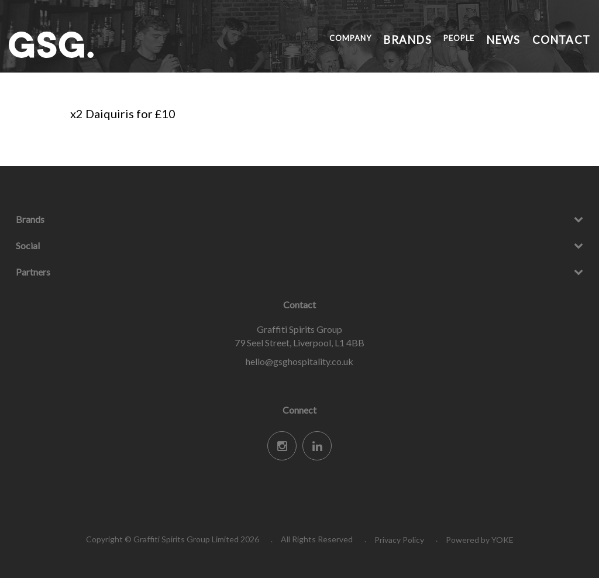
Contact (569, 38)
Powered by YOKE (480, 540)
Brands (442, 38)
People (486, 38)
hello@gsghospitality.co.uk (299, 361)
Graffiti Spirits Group (96, 45)
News (525, 38)
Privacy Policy (399, 540)
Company (393, 38)
